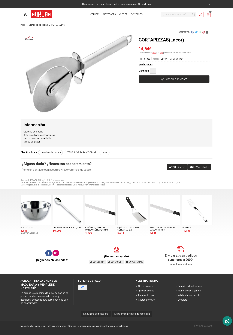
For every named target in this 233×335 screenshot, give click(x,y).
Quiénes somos (146, 290)
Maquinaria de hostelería (95, 313)
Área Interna (122, 326)
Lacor (173, 182)
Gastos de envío (146, 299)
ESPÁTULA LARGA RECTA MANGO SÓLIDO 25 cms (97, 228)
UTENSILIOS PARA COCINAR (143, 182)
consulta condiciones (181, 264)
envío (154, 53)
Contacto (182, 299)
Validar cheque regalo (189, 295)
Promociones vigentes (189, 290)
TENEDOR (186, 227)
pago (161, 53)
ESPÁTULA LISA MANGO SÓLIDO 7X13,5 (128, 228)
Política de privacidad (57, 326)
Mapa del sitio (27, 326)
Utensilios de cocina (117, 182)
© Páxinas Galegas (203, 326)
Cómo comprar (146, 286)
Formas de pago (146, 295)
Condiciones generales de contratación (96, 326)
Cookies (72, 326)
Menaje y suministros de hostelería (132, 313)
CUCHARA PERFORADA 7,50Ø (67, 227)
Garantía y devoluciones (190, 286)
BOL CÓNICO (27, 227)
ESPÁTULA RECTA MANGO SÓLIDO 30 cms (162, 228)
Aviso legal (40, 326)
